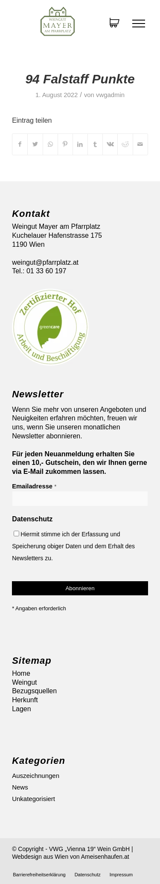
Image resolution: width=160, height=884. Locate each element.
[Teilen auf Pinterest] (65, 144)
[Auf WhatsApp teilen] (50, 144)
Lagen (21, 709)
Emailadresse (34, 486)
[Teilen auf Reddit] (125, 144)
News (20, 787)
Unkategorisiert (33, 798)
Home (21, 673)
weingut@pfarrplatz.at (45, 262)
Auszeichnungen (35, 775)
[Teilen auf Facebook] (19, 144)
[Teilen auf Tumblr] (95, 144)
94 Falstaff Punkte (79, 79)
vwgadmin (110, 95)
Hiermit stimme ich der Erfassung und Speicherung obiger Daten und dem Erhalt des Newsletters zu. (73, 546)
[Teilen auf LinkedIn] (80, 144)
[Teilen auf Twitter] (35, 144)
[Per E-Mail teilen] (140, 144)
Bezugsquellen (34, 691)
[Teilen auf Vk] (110, 144)
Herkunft (25, 700)
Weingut (24, 682)
